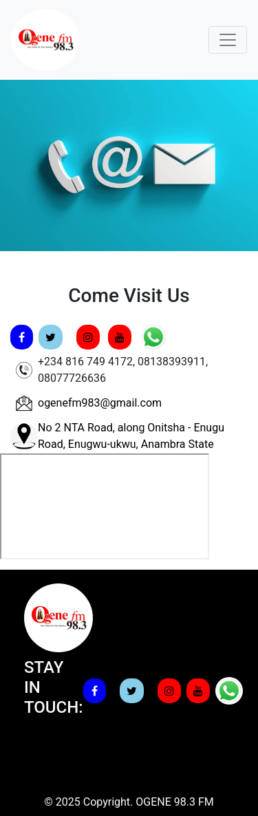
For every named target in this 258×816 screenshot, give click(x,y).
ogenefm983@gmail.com (100, 402)
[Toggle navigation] (227, 40)
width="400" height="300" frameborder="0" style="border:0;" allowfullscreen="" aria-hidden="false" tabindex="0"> (104, 506)
